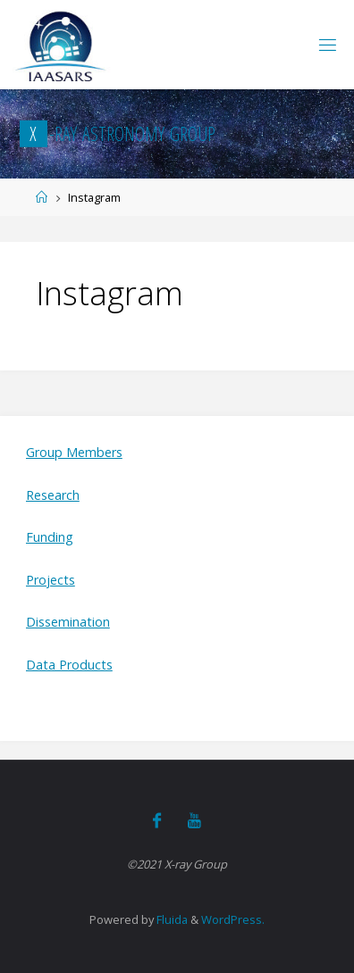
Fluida (171, 919)
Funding (49, 536)
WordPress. (233, 919)
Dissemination (68, 621)
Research (53, 494)
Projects (50, 579)
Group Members (74, 452)
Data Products (69, 664)
